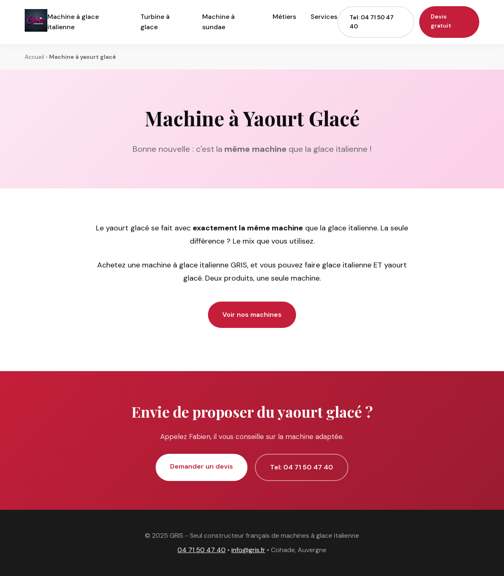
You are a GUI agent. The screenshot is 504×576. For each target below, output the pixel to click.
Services (323, 16)
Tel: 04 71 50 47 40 (372, 22)
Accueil (34, 56)
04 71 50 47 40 (201, 550)
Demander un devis (201, 466)
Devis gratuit (441, 21)
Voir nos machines (252, 314)
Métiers (284, 16)
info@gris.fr (248, 550)
